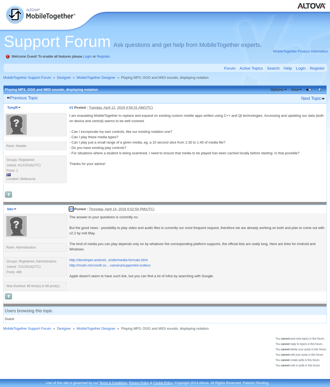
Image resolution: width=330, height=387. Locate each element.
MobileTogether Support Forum (27, 78)
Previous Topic (24, 98)
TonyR (12, 108)
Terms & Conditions (113, 383)
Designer (64, 78)
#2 (71, 209)
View (295, 90)
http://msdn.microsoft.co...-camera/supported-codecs (109, 265)
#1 (71, 108)
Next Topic (311, 98)
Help (288, 68)
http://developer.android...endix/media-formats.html (108, 260)
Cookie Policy (163, 383)
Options (276, 90)
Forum (229, 68)
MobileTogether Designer (96, 78)
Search (273, 68)
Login (87, 56)
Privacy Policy (139, 383)
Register (103, 56)
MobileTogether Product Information (300, 51)
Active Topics (251, 68)
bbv (10, 209)
